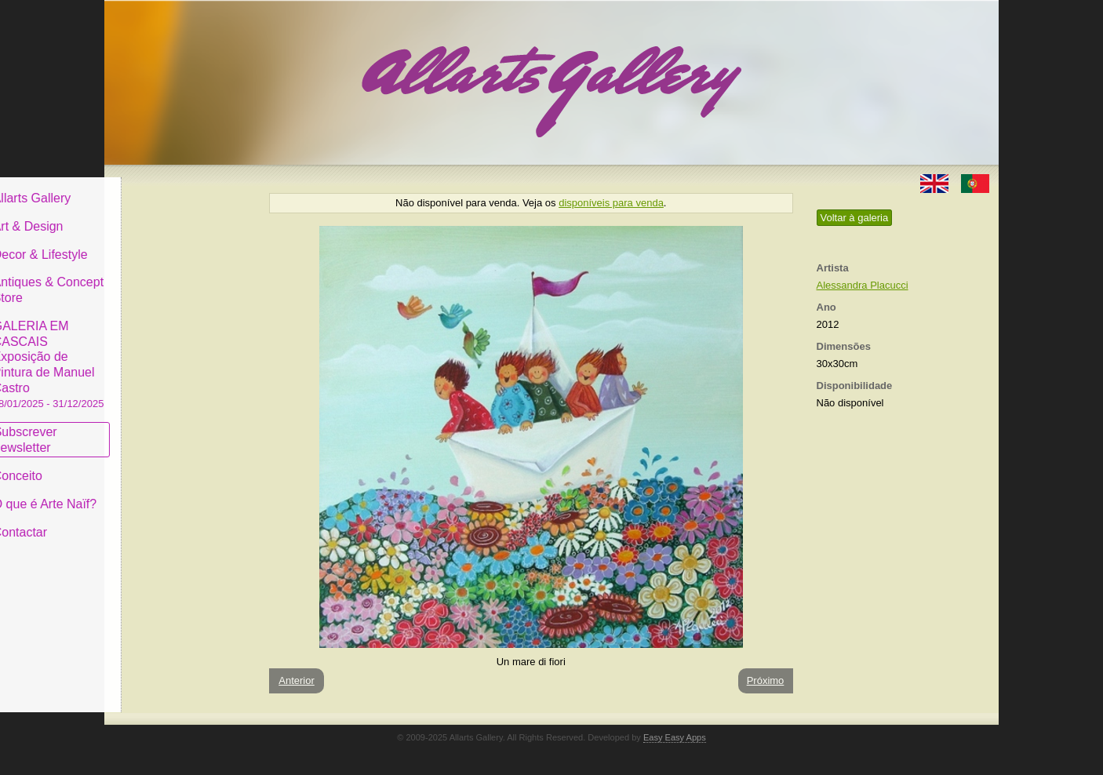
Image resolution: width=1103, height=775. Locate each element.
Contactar (149, 519)
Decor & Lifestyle (169, 242)
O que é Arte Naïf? (174, 492)
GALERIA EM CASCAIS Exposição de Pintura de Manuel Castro (178, 352)
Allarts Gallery (161, 186)
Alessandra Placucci (862, 285)
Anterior (296, 680)
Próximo (765, 680)
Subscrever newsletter (155, 427)
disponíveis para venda (611, 203)
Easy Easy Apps (674, 737)
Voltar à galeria (855, 218)
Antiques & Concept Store (177, 278)
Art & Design (157, 214)
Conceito (147, 464)
